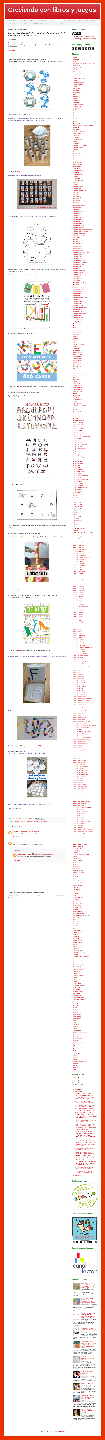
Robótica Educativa (78, 985)
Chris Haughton (77, 139)
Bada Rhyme (76, 100)
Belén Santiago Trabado (25, 854)
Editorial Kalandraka (78, 244)
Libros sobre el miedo (79, 733)
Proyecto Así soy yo (78, 959)
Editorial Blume (77, 207)
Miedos (75, 891)
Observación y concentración (81, 915)
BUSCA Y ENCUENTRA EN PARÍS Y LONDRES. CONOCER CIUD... (85, 1171)
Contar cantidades (78, 156)
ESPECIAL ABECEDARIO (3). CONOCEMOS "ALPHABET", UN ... (85, 1156)
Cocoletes (76, 143)
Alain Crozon (76, 70)
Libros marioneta (77, 631)
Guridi (74, 377)
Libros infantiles (42, 20)
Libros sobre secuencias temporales (83, 829)
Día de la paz (76, 178)
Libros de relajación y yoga (80, 606)
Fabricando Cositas (78, 352)
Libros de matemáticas (79, 590)
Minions (75, 895)
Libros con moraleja (78, 553)
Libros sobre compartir (79, 694)
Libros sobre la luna (78, 768)
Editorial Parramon (78, 279)
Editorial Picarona (78, 287)
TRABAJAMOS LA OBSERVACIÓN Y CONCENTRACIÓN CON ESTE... (85, 1132)
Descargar (22, 821)
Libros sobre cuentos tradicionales (82, 698)
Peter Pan (76, 938)
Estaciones (76, 346)
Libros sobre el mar (78, 729)
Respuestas (18, 850)
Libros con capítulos (78, 545)
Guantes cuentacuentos (79, 373)
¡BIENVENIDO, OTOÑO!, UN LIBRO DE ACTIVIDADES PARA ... (85, 1121)
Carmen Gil (76, 135)
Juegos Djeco (77, 455)
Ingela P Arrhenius (78, 403)
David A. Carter (77, 166)
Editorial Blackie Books (79, 205)
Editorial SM (76, 299)
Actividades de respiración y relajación (83, 63)
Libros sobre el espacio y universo (82, 727)
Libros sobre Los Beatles (80, 784)
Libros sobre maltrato (79, 795)
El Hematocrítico (77, 320)
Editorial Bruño (77, 209)
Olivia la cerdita (77, 920)
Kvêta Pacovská (77, 506)
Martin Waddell (77, 877)
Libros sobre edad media (80, 711)
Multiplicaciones (77, 903)
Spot (74, 1022)
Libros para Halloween (79, 649)
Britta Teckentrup (77, 119)
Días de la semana (78, 180)
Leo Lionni (76, 526)
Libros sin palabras (78, 674)
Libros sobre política (78, 819)
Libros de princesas (78, 604)
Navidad (75, 909)
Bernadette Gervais (78, 111)
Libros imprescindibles (79, 623)
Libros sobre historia (78, 756)
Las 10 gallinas (77, 516)
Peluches (75, 934)
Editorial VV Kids (77, 311)
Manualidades (50, 24)
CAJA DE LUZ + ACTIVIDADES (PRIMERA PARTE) (88, 1358)
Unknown (15, 831)
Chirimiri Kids (76, 137)
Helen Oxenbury (77, 387)
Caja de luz (76, 127)
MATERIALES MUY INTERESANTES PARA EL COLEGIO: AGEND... (85, 1124)
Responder (16, 836)
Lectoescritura (29, 821)
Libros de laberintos (78, 586)
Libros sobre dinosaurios (79, 705)
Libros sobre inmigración (79, 760)
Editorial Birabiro (77, 203)
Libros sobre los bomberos (80, 787)
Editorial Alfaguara (78, 186)
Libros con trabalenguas (79, 559)
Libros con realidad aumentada (81, 557)
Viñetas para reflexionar (79, 1061)
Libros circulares (77, 539)
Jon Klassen (76, 418)
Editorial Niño (76, 268)
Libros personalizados (79, 664)
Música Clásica (77, 907)
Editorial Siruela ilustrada (80, 297)
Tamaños (75, 1034)
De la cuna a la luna (78, 170)
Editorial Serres (77, 293)
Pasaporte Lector (77, 930)
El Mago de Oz (77, 322)
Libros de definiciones (79, 571)
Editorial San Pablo (78, 291)
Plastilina (75, 944)
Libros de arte (77, 567)
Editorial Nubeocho (78, 272)
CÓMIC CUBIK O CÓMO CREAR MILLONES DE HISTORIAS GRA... (85, 1168)
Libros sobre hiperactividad (80, 754)
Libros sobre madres (78, 791)
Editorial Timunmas (78, 305)
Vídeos (67, 24)
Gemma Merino (77, 363)
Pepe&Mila (76, 936)
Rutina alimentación (78, 991)
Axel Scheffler (77, 92)
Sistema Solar (77, 1014)
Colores (75, 152)
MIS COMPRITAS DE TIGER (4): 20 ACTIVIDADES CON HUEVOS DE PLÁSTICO (88, 1301)
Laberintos (76, 512)
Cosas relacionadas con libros (81, 160)
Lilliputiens (76, 852)
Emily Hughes (77, 332)
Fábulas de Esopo (78, 354)
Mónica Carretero (78, 897)
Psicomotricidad (77, 961)
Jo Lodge (75, 416)
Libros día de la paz (78, 619)
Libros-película (77, 848)
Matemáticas (76, 879)
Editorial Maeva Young (79, 260)
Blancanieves (76, 115)
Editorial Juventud (78, 242)
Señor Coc (76, 1004)
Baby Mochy (76, 96)
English (60, 24)
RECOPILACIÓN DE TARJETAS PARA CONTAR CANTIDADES (88, 1411)
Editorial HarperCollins (79, 236)
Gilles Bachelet (77, 369)
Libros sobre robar (78, 825)
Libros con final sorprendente (81, 549)
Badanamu (76, 102)
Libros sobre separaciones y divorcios (83, 831)
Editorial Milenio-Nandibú (80, 262)
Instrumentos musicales (79, 406)
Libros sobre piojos (78, 815)
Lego (74, 522)
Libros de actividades (79, 563)
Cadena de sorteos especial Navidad (83, 125)
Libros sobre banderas (79, 682)
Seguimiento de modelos (80, 1002)
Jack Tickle (76, 410)
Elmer (74, 326)
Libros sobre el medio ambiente (81, 731)
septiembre (78, 1091)
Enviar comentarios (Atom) (23, 898)
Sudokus (75, 1026)
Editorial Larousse (78, 250)
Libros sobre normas (78, 805)
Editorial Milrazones (78, 264)
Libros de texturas (78, 610)
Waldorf (75, 1065)
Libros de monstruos (78, 594)
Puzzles (75, 963)
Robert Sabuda (77, 983)
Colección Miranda (78, 147)
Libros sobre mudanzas (79, 799)
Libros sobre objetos (78, 809)
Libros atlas (76, 535)
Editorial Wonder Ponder (79, 313)
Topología (75, 1049)
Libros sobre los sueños (79, 789)
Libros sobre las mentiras (80, 776)
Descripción (76, 176)
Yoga (74, 1069)
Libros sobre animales (79, 680)
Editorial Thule (77, 303)
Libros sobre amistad (78, 678)
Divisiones (76, 182)
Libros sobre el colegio (79, 719)
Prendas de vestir (78, 950)
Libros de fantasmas (78, 576)
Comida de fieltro (77, 154)
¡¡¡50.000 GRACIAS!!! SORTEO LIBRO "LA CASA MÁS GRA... (85, 1128)
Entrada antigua (61, 895)
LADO (75, 514)
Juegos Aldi (76, 440)
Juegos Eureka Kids (78, 459)
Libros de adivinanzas (79, 565)
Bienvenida (76, 113)
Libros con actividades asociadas (82, 543)
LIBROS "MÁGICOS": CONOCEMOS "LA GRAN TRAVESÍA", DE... (85, 1149)
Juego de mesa (77, 434)
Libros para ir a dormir (79, 651)
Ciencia (75, 141)
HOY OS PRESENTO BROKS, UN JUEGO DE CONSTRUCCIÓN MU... (85, 1102)
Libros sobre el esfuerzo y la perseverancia (84, 725)
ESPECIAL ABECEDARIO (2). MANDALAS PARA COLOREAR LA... (85, 1160)
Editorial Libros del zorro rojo (81, 252)
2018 (75, 1078)
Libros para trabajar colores (80, 662)
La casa (75, 510)
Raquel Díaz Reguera (79, 967)
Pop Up (75, 946)
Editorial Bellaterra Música (80, 201)
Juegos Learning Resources (80, 475)
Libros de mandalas (78, 588)
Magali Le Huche (77, 860)
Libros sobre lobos (78, 782)
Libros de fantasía (78, 573)
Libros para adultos (78, 639)
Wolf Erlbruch (76, 1067)
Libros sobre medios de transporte (82, 797)
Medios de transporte (79, 885)
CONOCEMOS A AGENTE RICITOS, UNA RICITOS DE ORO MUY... (85, 1094)
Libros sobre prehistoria (79, 823)
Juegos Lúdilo (77, 477)
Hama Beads (76, 383)
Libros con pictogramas (79, 555)
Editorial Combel (77, 213)
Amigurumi (76, 76)
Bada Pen (76, 98)
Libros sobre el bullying (79, 717)
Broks (74, 121)
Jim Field (75, 414)
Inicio (38, 895)
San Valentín (76, 993)
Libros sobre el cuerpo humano (81, 721)
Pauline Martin (77, 932)
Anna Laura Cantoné (78, 82)
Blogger (62, 1431)
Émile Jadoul (76, 328)
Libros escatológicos (78, 621)
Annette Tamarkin (78, 84)
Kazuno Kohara (77, 500)
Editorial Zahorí (77, 315)
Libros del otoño (77, 614)
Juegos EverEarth (78, 461)
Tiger (74, 1045)
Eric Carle (76, 340)
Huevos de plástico (78, 395)
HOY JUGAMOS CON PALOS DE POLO (87, 1384)
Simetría (75, 1012)
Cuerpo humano (77, 164)
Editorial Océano (77, 274)
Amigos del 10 (77, 74)
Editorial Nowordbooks (79, 270)
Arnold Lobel (76, 88)
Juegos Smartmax (78, 485)
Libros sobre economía (79, 709)
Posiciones (76, 948)
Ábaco (75, 57)
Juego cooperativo (78, 424)
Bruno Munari (76, 123)
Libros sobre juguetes (79, 762)
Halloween (76, 381)
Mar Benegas (76, 868)
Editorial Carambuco (78, 211)
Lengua (35, 821)
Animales (75, 80)
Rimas (75, 981)
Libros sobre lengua (78, 778)
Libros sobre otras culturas (80, 811)
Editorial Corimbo (77, 215)
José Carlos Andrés (78, 420)
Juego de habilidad (78, 428)
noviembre (78, 1087)
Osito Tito (75, 926)
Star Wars (76, 1024)
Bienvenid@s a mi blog (27, 20)
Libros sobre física (78, 748)
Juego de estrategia (78, 426)
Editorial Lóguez (77, 254)
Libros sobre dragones (79, 707)
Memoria (75, 887)
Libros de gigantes (78, 582)
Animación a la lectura (79, 78)
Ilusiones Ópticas (77, 399)
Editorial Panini (77, 277)
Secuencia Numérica (78, 997)
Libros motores (77, 633)
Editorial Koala (77, 246)
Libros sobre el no (78, 735)
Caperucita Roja (77, 133)
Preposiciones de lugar (79, 952)
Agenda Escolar (77, 68)
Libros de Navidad (78, 596)
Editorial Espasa (77, 223)
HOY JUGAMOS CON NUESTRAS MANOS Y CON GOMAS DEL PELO (85, 1109)
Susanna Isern (77, 1030)
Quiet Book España (78, 965)
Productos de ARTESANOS (34, 24)
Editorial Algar (77, 188)
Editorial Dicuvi (77, 217)
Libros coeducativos (78, 541)
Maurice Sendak (77, 883)
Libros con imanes (78, 551)
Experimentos (77, 350)
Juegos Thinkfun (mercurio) (80, 487)
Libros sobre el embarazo (80, 723)
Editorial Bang (77, 197)
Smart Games (77, 1016)
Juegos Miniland (77, 481)
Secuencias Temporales (79, 999)
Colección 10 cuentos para (80, 145)
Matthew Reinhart (78, 881)
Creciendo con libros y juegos (52, 9)
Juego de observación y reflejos (81, 436)
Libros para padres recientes (81, 655)
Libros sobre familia (78, 746)
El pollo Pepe (76, 324)
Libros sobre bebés (78, 684)
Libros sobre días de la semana (81, 700)
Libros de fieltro (77, 578)
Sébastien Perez (77, 995)
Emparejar (76, 334)
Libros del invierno (78, 612)
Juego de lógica (77, 430)
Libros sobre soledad (78, 836)
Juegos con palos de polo (80, 444)
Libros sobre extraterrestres (80, 744)
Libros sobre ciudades (79, 692)
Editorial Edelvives (78, 219)
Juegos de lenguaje (78, 451)
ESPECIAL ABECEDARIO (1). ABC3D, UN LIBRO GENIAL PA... (85, 1164)
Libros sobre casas (78, 690)
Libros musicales (77, 637)
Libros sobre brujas (78, 688)
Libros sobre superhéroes (80, 840)
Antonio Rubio (77, 86)
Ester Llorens (76, 348)
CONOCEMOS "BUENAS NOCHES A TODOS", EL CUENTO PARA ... (85, 1105)
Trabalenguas (77, 1053)
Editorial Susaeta (77, 301)
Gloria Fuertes (77, 371)
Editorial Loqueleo (78, 256)
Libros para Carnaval (78, 641)
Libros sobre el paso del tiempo (81, 737)
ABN (74, 61)
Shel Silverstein (77, 1008)
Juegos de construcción (79, 448)
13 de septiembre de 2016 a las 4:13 (44, 854)
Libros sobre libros (78, 780)
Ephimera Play (77, 338)
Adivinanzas (76, 65)
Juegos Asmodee (77, 442)
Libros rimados (77, 670)
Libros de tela (76, 608)
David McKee (76, 168)
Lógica (75, 856)
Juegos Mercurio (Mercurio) (80, 479)
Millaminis (76, 893)
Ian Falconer (76, 397)
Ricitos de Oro (77, 979)
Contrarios (76, 158)
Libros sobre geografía (79, 750)
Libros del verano (77, 616)
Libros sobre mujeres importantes (82, 801)
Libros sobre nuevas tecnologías (82, 807)
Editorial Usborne (77, 309)
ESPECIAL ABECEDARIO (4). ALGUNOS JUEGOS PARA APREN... (85, 1152)
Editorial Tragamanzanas (80, 307)
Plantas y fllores (77, 942)
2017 (75, 1080)
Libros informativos (78, 627)
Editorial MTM (77, 266)
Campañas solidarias (79, 131)
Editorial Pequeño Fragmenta (81, 283)
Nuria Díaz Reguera (78, 913)
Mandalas (75, 864)
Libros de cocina (77, 569)
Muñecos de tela (77, 905)
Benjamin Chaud (77, 106)
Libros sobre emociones (79, 741)
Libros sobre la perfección (80, 772)
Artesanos (76, 90)
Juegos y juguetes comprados (87, 20)
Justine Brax (76, 498)
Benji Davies (76, 109)
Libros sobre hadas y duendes (81, 752)
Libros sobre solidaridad (79, 838)
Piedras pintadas (77, 940)
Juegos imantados (78, 469)
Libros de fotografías (78, 580)
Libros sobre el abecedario (80, 713)
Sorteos (75, 1020)
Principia (75, 954)
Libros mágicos (77, 629)
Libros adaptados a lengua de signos (83, 532)
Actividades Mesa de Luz (14, 24)
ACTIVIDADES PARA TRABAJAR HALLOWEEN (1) (88, 1330)
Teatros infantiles (77, 1038)
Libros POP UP (54, 20)
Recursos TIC (77, 971)
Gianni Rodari (77, 367)
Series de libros (77, 1006)
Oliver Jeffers (76, 918)
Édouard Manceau (78, 317)
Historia (75, 393)
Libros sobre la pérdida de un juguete (83, 770)
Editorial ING (76, 238)
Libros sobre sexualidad (79, 834)
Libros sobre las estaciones (80, 774)
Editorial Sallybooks (78, 289)
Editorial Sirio (76, 295)
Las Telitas (76, 518)
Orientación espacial (78, 922)
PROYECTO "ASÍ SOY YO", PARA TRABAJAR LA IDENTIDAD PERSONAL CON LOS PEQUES (89, 1315)
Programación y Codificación (81, 956)
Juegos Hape (76, 467)
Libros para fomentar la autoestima (82, 647)
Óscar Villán (76, 924)
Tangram (75, 1036)
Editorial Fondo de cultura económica (83, 229)
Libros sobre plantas (78, 817)
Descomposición (77, 174)
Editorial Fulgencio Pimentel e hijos (82, 231)
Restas (75, 973)
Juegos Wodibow (77, 489)
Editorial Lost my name (79, 258)
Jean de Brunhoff (77, 412)
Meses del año (77, 889)
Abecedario (16, 821)
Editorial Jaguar (77, 240)
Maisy (74, 862)
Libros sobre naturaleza (79, 803)
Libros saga (76, 672)
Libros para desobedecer (80, 645)
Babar (74, 94)
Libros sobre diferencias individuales (83, 703)
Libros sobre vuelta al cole (80, 844)
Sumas (75, 1028)
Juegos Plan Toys (78, 483)
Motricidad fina (77, 901)
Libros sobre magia (78, 793)
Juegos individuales (78, 471)
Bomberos (76, 117)
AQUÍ (28, 114)
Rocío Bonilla (76, 987)
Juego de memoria (78, 432)
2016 (75, 1082)
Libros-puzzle (76, 850)
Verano (75, 1057)
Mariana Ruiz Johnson (79, 872)
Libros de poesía (77, 602)
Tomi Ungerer (76, 1047)
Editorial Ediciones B (78, 221)
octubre (77, 1089)
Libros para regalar (78, 660)
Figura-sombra (77, 356)
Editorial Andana (77, 195)
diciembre (78, 1084)
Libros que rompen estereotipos (81, 666)
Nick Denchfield (77, 911)
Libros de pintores (78, 598)
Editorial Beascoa (78, 199)
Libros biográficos (78, 537)
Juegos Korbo (77, 473)
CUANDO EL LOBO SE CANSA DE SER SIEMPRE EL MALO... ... (86, 1117)
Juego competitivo (78, 422)
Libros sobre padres (78, 813)
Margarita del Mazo (78, 870)
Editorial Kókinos (77, 248)
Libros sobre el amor (78, 715)
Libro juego (76, 530)
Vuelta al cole (76, 1063)
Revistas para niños (78, 975)
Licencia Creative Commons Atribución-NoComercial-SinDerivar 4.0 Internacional (84, 38)
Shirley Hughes (77, 1010)
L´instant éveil (77, 508)
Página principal (11, 20)
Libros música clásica (79, 635)
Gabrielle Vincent (77, 361)
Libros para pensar (78, 657)
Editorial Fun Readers (79, 233)
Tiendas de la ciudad (78, 1043)
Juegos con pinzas (78, 446)
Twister (75, 1055)
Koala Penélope (77, 504)
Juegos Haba (76, 465)
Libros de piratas (77, 600)
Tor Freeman (76, 1051)
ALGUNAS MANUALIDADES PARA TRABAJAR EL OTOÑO (84, 1098)
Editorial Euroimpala (78, 225)
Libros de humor (77, 584)
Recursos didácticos (68, 20)
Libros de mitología (78, 592)
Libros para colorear (78, 643)
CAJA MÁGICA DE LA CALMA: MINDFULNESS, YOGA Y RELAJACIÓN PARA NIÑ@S (88, 1286)
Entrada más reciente (14, 895)
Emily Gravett (76, 330)
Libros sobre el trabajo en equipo (82, 739)
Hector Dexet (76, 385)
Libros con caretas (78, 547)
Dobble (75, 184)
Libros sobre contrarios (79, 696)
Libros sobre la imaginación (80, 766)
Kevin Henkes (77, 502)
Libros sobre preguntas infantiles (82, 821)
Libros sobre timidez (78, 842)
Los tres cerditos (77, 858)
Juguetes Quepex (78, 494)
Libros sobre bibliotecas (79, 686)
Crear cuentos (77, 162)
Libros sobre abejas (78, 676)
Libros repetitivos (77, 668)
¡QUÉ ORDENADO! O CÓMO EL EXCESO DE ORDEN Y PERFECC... (85, 1141)
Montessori (76, 899)
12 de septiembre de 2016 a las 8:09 (29, 831)
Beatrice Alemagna (78, 104)
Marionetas (76, 875)
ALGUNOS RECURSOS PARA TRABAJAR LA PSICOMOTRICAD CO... (85, 1137)
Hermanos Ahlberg (78, 389)
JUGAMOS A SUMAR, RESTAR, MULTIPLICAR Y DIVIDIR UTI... (84, 1113)
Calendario (76, 129)
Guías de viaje (77, 375)
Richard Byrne (77, 977)
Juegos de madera (78, 453)
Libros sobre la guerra (79, 764)
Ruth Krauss (76, 989)
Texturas (75, 1040)
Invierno (75, 408)
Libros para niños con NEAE (80, 653)
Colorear (75, 149)
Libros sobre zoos (78, 846)
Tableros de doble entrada (80, 1032)
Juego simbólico (77, 438)
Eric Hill (75, 342)
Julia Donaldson (77, 496)
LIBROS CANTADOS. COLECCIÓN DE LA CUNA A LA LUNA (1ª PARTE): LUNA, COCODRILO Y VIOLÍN (88, 1344)
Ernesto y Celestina (78, 344)
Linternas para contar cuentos (81, 854)
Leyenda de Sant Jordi (79, 528)
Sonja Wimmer (77, 1018)
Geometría (76, 365)
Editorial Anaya (77, 193)
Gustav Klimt (76, 379)
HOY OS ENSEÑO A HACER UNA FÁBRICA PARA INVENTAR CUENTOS (87, 1398)
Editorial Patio (77, 281)
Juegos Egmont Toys (78, 457)
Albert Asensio (77, 72)
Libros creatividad (78, 561)
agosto (77, 1175)
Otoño (75, 928)
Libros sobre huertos (78, 758)
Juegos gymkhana (78, 463)
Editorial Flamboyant (78, 227)
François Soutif (77, 358)
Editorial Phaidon (77, 285)
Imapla (75, 401)
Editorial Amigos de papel (80, 190)
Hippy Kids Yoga (77, 391)
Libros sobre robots (78, 827)
